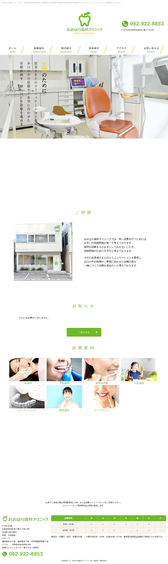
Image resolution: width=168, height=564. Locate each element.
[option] (27, 371)
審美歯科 (64, 398)
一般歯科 (27, 371)
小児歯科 (139, 371)
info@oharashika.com (21, 544)
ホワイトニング (27, 398)
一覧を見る (84, 332)
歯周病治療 (101, 371)
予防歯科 (64, 371)
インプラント (101, 398)
